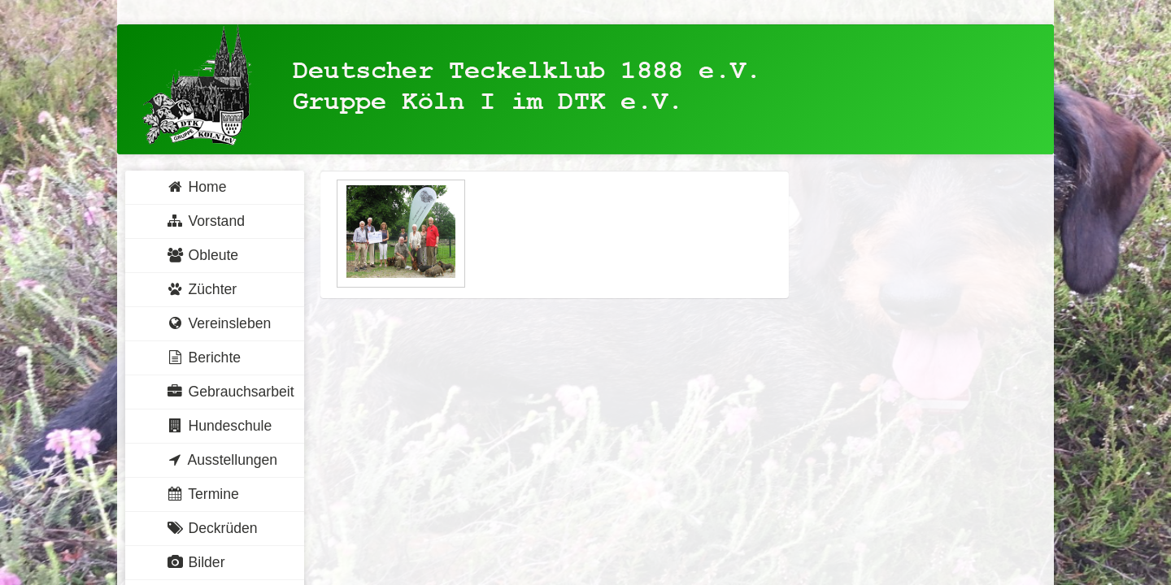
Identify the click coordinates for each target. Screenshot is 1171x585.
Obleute (202, 255)
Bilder (195, 562)
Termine (202, 494)
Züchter (201, 289)
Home (196, 187)
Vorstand (205, 221)
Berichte (203, 357)
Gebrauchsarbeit (230, 392)
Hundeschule (219, 426)
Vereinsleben (218, 323)
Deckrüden (212, 528)
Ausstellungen (221, 460)
